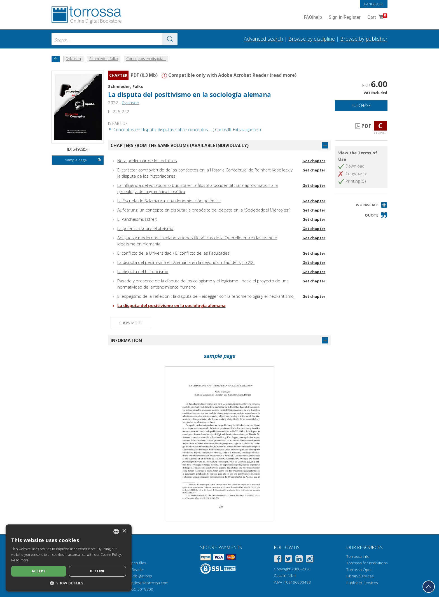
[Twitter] (288, 559)
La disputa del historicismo (142, 271)
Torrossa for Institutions (366, 562)
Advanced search (263, 38)
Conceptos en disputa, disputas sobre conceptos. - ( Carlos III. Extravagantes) (184, 129)
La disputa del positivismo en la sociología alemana (189, 94)
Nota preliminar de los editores (147, 160)
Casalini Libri (285, 575)
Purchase (361, 105)
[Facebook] (277, 559)
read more (283, 75)
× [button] (124, 531)
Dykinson (130, 102)
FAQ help (313, 17)
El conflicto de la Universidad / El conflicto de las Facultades (173, 253)
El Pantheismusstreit (137, 219)
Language (373, 3)
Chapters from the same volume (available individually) (180, 145)
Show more (130, 322)
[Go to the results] (170, 39)
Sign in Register (345, 17)
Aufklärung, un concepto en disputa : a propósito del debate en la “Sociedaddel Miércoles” (203, 210)
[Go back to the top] (428, 586)
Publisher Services (362, 582)
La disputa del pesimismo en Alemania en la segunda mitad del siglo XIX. (185, 262)
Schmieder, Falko (126, 86)
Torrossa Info (358, 556)
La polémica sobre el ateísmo (145, 228)
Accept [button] (38, 571)
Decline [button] (97, 571)
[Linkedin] (299, 559)
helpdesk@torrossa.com (147, 582)
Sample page (83, 160)
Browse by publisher (363, 38)
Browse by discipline (311, 38)
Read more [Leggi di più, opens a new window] (20, 560)
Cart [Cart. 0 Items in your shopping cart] (376, 17)
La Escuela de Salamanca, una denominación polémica (169, 200)
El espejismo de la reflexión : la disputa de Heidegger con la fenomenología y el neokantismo (205, 296)
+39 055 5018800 (137, 589)
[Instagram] (309, 559)
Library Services (359, 576)
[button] (371, 205)
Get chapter (313, 160)
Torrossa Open (359, 569)
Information (126, 340)
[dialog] (69, 557)
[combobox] (115, 39)
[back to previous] (56, 59)
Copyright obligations (133, 576)
